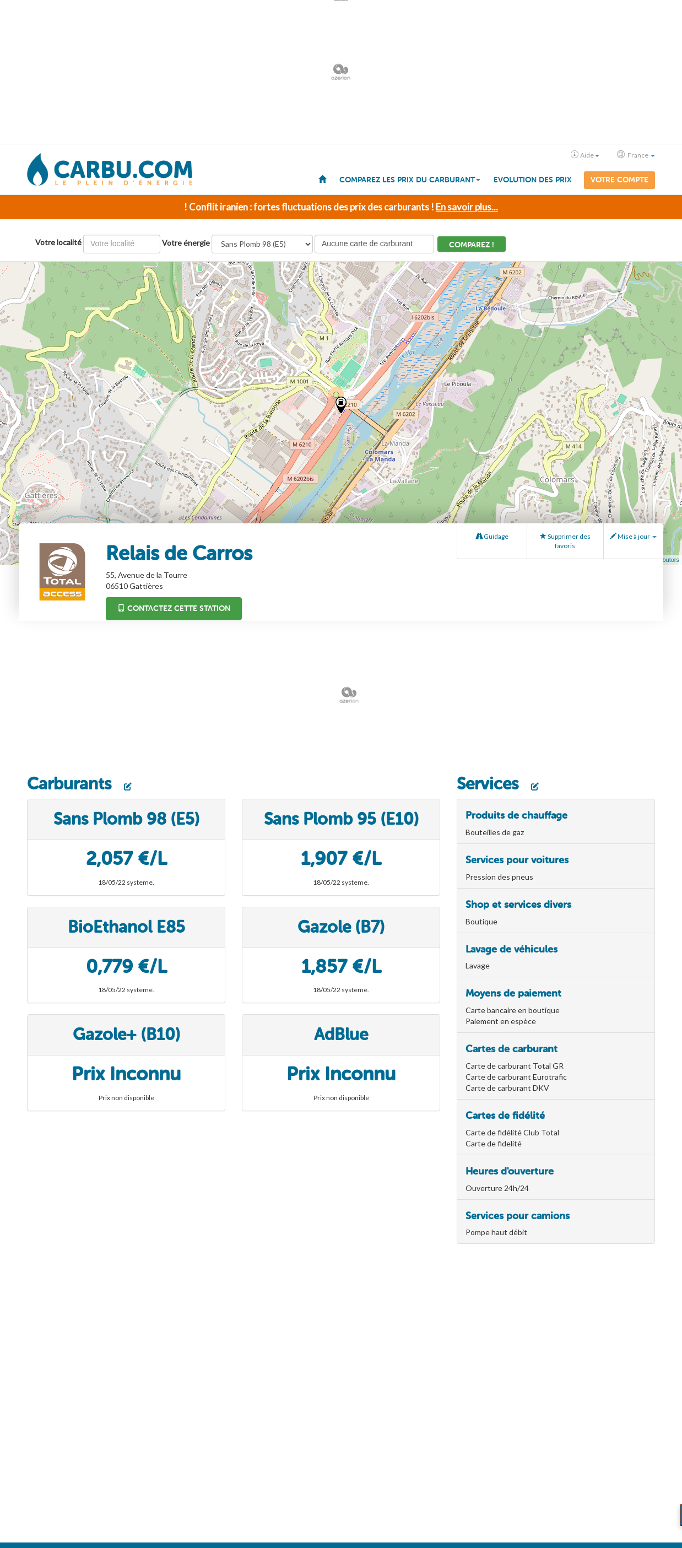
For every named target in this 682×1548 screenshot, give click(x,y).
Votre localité (58, 242)
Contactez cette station (173, 608)
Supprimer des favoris (565, 541)
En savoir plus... (467, 207)
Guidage (492, 536)
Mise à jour (633, 536)
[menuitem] (322, 178)
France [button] (636, 154)
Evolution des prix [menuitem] (533, 180)
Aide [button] (585, 154)
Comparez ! (471, 245)
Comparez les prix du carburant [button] (409, 180)
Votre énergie (186, 242)
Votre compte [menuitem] (619, 180)
